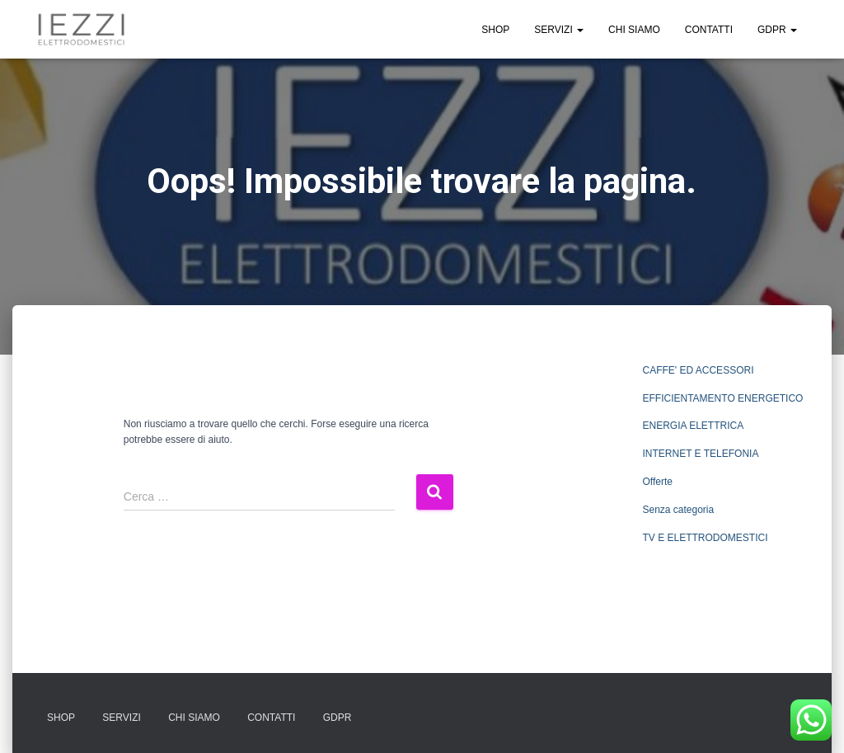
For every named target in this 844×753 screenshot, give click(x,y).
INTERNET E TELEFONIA (700, 453)
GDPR (777, 29)
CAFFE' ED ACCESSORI (697, 370)
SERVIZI (559, 29)
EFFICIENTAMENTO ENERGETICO (722, 398)
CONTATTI (709, 29)
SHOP (495, 29)
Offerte (657, 481)
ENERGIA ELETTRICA (692, 425)
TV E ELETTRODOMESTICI (704, 538)
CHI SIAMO (634, 29)
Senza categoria (678, 509)
